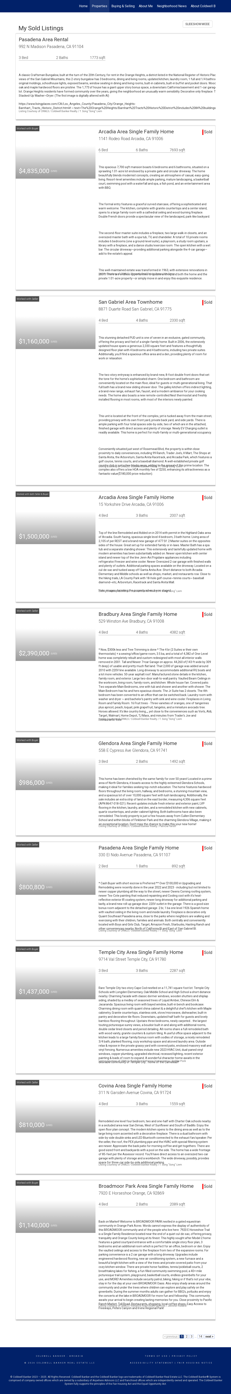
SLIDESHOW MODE (197, 24)
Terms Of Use (156, 1356)
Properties (99, 6)
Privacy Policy (185, 1356)
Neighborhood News (172, 6)
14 (200, 1336)
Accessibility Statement (151, 1363)
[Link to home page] (17, 6)
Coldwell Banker (51, 1356)
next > (209, 1336)
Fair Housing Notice (195, 1363)
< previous (171, 1336)
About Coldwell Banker (207, 6)
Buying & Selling (123, 6)
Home (83, 6)
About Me (146, 6)
